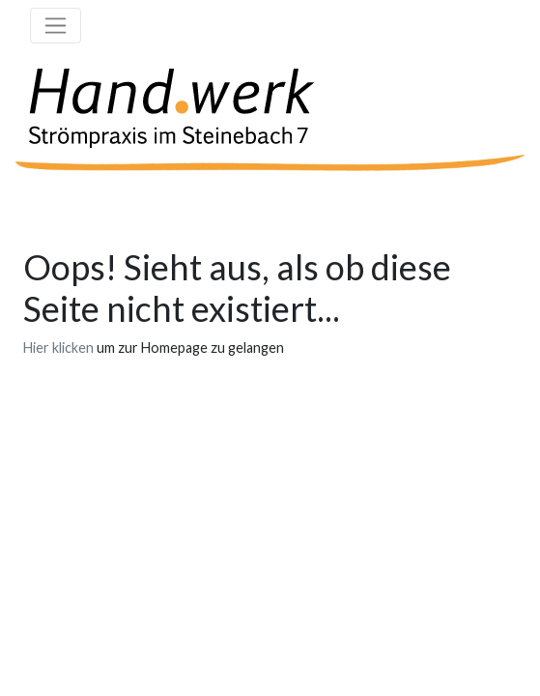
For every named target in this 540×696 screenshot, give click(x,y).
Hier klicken (58, 347)
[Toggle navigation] (55, 26)
